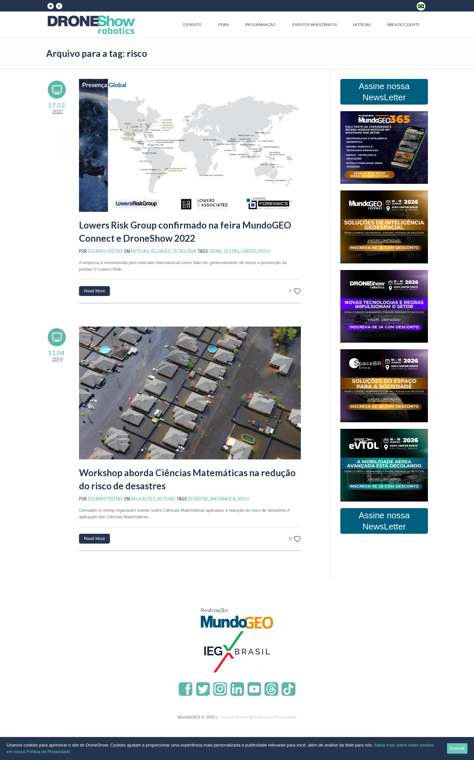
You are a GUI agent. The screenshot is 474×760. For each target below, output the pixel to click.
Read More (94, 290)
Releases (161, 251)
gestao (231, 251)
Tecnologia (184, 251)
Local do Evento (234, 717)
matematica (223, 499)
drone (215, 251)
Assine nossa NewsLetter (384, 91)
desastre (198, 499)
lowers (248, 251)
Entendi (457, 748)
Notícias (140, 251)
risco (264, 251)
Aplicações (143, 499)
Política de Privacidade (274, 717)
